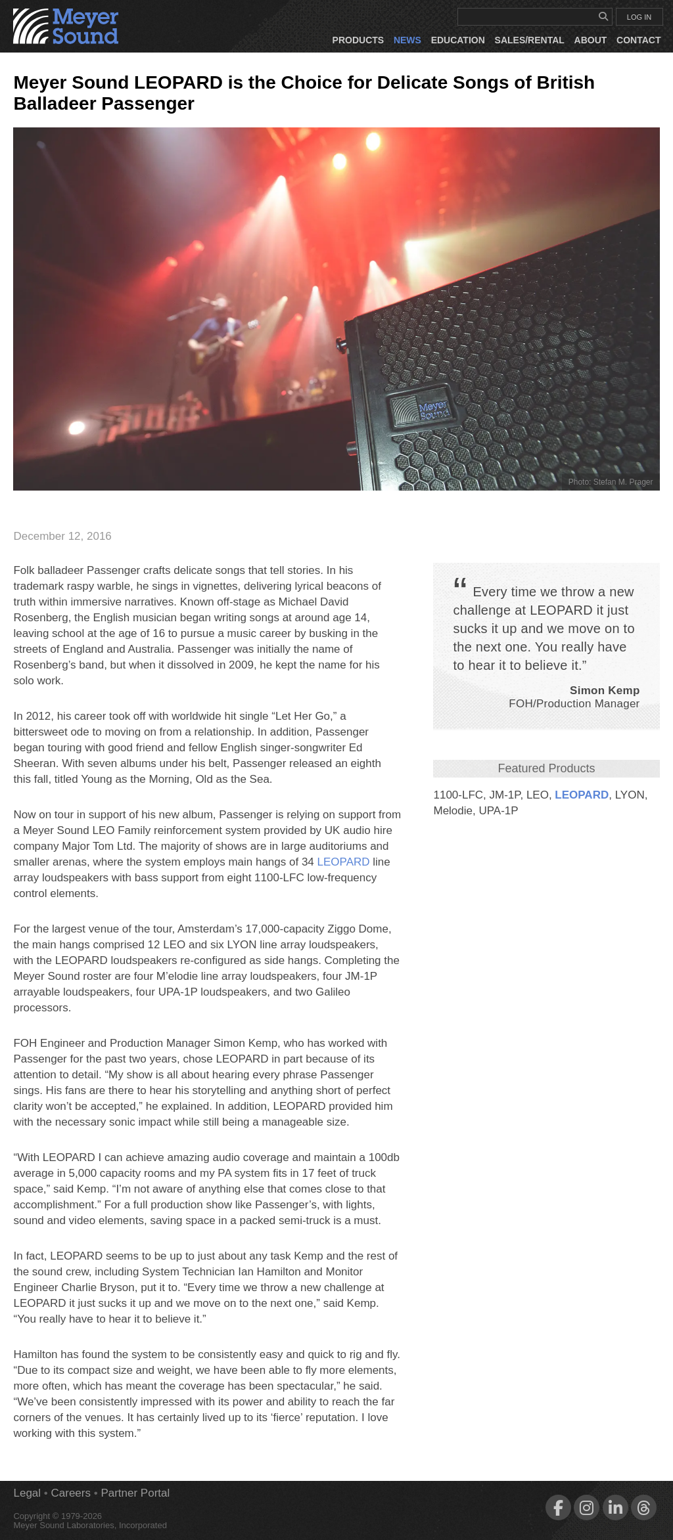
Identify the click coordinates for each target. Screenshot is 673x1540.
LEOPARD (582, 795)
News (407, 40)
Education (458, 40)
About (590, 40)
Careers (71, 1493)
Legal (27, 1493)
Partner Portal (135, 1493)
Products (358, 40)
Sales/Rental (530, 40)
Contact (638, 40)
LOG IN (639, 17)
